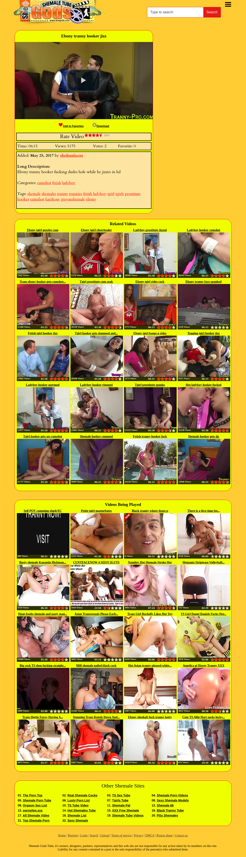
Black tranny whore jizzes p (150, 510)
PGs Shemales (167, 815)
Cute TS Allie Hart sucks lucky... (203, 717)
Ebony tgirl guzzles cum (42, 230)
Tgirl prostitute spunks (150, 385)
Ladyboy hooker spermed (43, 385)
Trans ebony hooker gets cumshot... (43, 281)
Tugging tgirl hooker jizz (203, 333)
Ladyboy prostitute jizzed (150, 230)
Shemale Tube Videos (127, 815)
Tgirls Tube (120, 800)
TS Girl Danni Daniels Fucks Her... (204, 614)
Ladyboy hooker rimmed (96, 385)
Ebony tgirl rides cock (149, 281)
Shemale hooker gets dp (203, 436)
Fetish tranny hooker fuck (150, 436)
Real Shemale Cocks (82, 795)
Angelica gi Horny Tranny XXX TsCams (203, 666)
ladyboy (68, 183)
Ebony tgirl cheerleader (96, 230)
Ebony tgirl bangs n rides (150, 333)
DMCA (149, 835)
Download (100, 126)
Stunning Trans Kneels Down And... (96, 717)
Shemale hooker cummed (96, 436)
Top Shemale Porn (36, 820)
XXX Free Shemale (125, 810)
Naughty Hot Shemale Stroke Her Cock (150, 563)
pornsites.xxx (32, 810)
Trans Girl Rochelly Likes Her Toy (150, 614)
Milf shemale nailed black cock (96, 665)
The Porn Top (32, 795)
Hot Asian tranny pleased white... (150, 665)
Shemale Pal (121, 805)
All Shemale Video (36, 815)
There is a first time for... (203, 510)
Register (73, 835)
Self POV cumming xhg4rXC (43, 510)
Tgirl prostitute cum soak (96, 281)
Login (84, 835)
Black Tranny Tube (170, 810)
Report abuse (164, 835)
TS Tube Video (77, 805)
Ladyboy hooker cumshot (203, 230)
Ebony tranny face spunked (204, 281)
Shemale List (76, 815)
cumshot (44, 183)
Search (212, 12)
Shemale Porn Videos (172, 795)
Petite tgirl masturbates (96, 510)
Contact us (181, 835)
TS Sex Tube (121, 795)
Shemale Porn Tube (37, 800)
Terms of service (121, 835)
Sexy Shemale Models (173, 800)
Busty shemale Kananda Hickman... (42, 562)
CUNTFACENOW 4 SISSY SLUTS (96, 562)
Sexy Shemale (77, 820)
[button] (83, 80)
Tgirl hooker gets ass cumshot (42, 436)
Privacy (138, 835)
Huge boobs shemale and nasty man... (42, 614)
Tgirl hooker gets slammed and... (96, 333)
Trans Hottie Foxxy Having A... (42, 717)
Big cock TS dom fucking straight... (43, 665)
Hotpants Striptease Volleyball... (204, 562)
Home (62, 835)
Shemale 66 (165, 805)
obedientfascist (71, 155)
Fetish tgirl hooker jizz (42, 333)
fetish (56, 183)
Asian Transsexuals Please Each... (96, 614)
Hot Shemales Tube (81, 810)
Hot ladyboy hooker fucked (203, 385)
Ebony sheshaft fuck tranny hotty (150, 717)
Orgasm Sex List (35, 805)
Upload (104, 835)
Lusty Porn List (78, 800)
